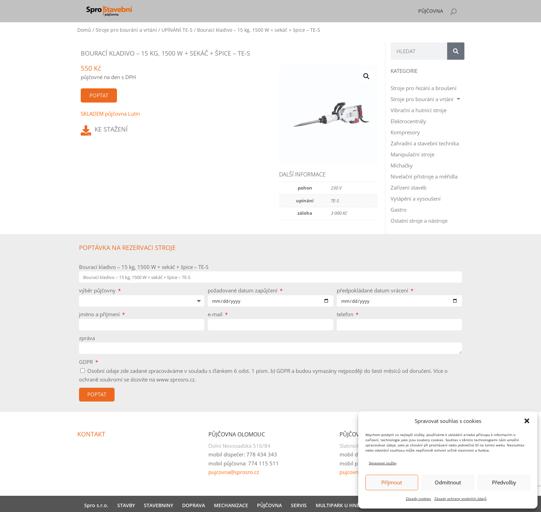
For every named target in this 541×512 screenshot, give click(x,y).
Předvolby (504, 482)
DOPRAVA (193, 505)
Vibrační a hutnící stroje (418, 110)
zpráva (87, 338)
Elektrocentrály (408, 121)
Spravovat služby (382, 463)
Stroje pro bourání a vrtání (126, 30)
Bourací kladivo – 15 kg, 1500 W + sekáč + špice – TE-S (143, 266)
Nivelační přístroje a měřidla (424, 176)
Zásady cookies (418, 498)
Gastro (398, 209)
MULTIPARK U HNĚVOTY (344, 505)
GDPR (86, 361)
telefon (346, 314)
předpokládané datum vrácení (373, 290)
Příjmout (391, 482)
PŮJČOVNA (430, 11)
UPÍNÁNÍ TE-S (177, 30)
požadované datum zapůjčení (243, 290)
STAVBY (126, 505)
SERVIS (299, 505)
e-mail (216, 314)
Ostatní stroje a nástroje (419, 220)
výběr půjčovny (98, 290)
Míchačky (402, 165)
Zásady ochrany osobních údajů (460, 498)
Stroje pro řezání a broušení (423, 88)
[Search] (455, 51)
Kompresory (405, 132)
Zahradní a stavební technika (425, 143)
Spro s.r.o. (96, 505)
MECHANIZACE (231, 505)
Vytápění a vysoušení (416, 198)
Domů (84, 30)
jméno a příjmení (100, 314)
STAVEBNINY (158, 505)
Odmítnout (448, 482)
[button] (526, 420)
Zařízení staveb (408, 187)
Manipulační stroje (412, 154)
